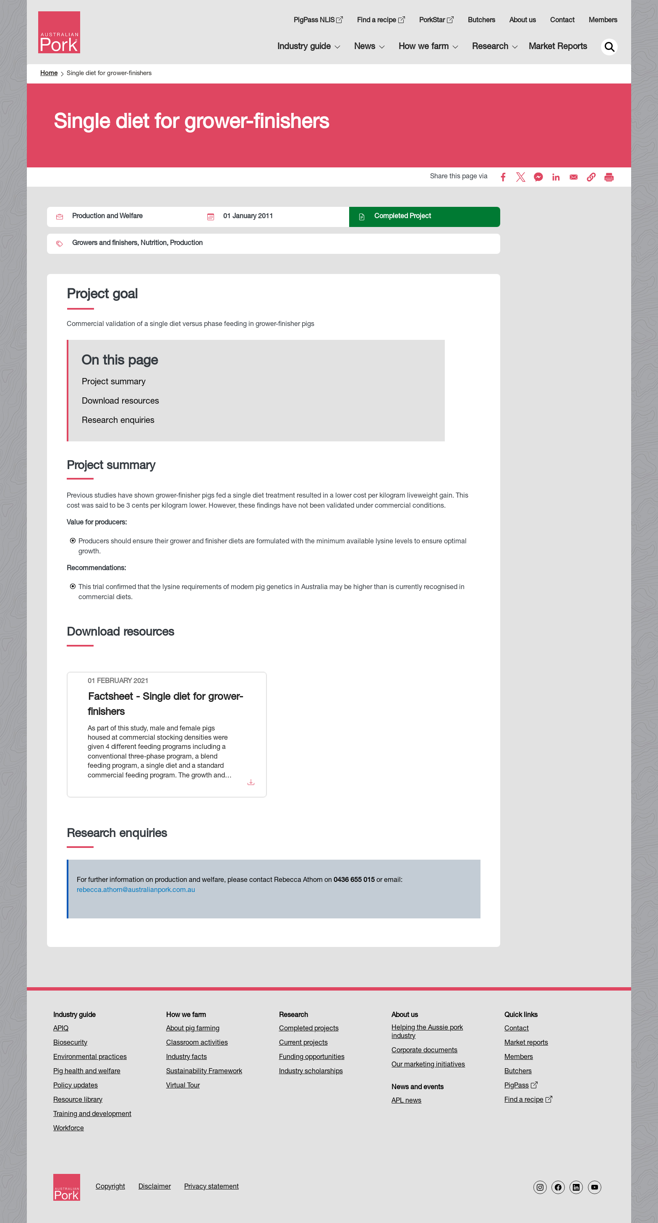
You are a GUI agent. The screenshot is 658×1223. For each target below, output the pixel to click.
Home (48, 73)
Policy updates (75, 1086)
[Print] (609, 177)
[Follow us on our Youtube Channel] (594, 1187)
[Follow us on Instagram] (540, 1187)
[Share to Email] (573, 177)
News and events (418, 1088)
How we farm (424, 47)
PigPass (521, 1086)
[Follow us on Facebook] (558, 1187)
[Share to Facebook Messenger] (538, 177)
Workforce (68, 1129)
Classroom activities (197, 1043)
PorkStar (436, 21)
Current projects (303, 1043)
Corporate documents (424, 1051)
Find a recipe (381, 21)
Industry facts (186, 1057)
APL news (406, 1101)
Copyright (110, 1187)
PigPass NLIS (318, 21)
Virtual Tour (183, 1086)
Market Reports (558, 47)
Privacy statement (211, 1187)
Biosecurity (70, 1043)
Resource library (77, 1100)
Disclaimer (154, 1187)
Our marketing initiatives (428, 1065)
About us (522, 21)
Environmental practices (90, 1057)
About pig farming (192, 1029)
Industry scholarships (311, 1072)
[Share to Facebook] (503, 177)
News (364, 47)
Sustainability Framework (204, 1072)
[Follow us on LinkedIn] (576, 1187)
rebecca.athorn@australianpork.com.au (136, 890)
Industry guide (304, 47)
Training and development (92, 1114)
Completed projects (309, 1029)
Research (490, 47)
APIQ (60, 1029)
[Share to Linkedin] (556, 177)
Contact (562, 21)
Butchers (481, 21)
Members (603, 21)
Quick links (521, 1015)
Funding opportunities (312, 1057)
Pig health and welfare (86, 1072)
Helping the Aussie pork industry (427, 1032)
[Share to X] (520, 177)
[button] (591, 177)
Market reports (526, 1043)
